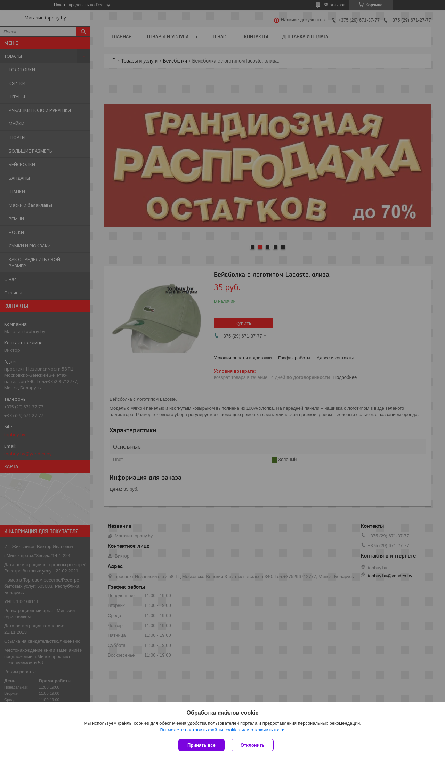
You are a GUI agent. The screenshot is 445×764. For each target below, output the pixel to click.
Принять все (201, 745)
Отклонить (253, 745)
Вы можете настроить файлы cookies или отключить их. (220, 729)
